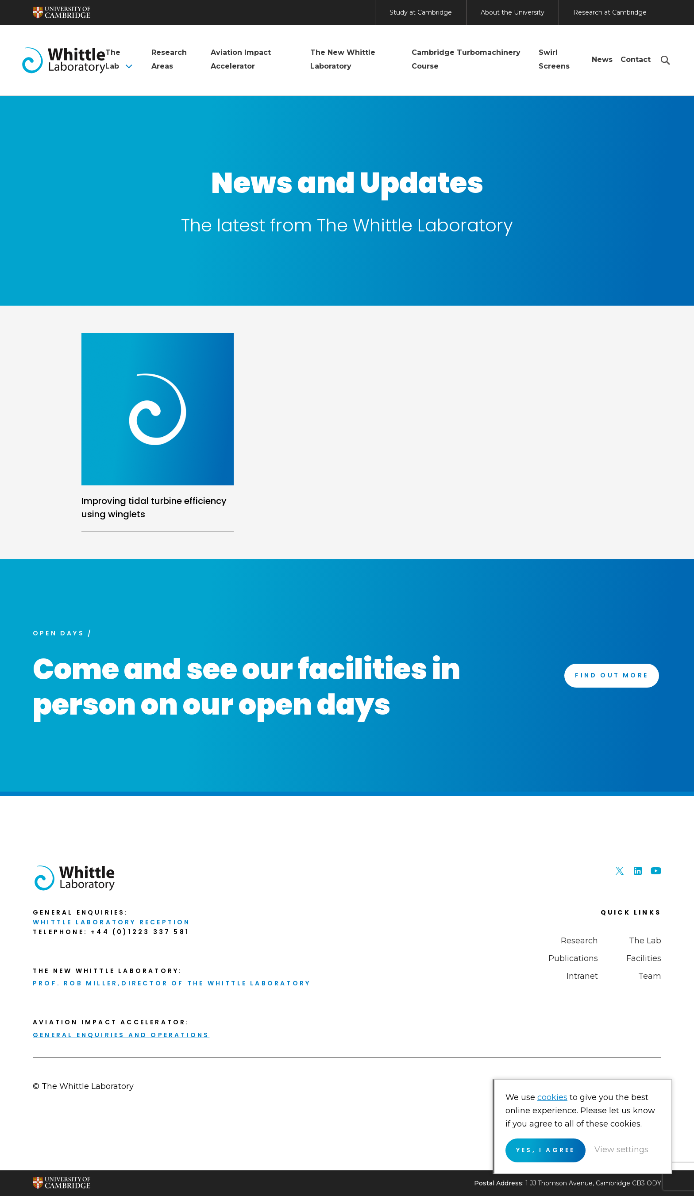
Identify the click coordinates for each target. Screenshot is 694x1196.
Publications (573, 958)
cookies (552, 1097)
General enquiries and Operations (121, 1035)
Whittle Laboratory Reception (112, 922)
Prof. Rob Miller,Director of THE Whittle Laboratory (172, 983)
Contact (636, 59)
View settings (621, 1149)
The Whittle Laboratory (63, 60)
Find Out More (611, 675)
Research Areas (169, 59)
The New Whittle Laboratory (342, 59)
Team (649, 976)
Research (579, 941)
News (602, 59)
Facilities (643, 958)
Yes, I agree (545, 1150)
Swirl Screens (554, 59)
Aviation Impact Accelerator (241, 59)
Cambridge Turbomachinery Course (466, 59)
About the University (512, 12)
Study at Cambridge (420, 12)
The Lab (112, 59)
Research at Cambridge (610, 12)
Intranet (582, 976)
